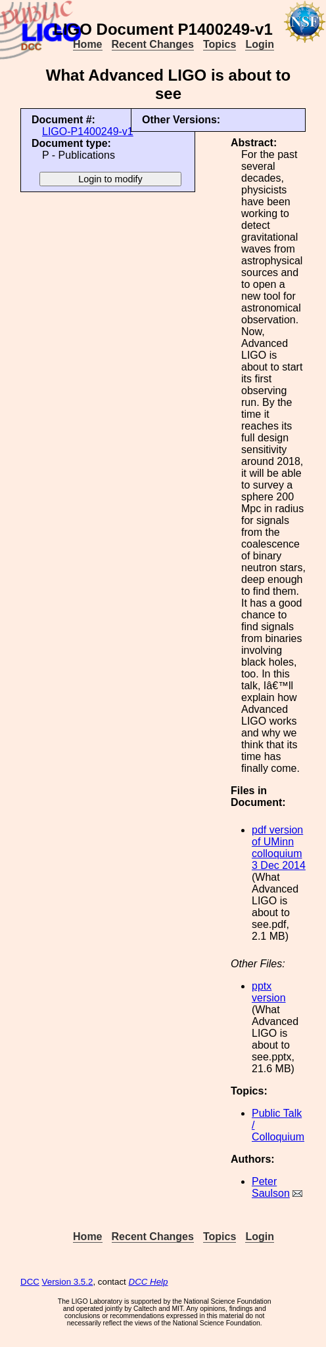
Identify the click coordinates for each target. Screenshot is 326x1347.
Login (259, 44)
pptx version (269, 991)
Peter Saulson (271, 1187)
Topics (219, 44)
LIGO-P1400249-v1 (87, 131)
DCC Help (148, 1282)
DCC (29, 1282)
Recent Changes (153, 44)
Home (87, 44)
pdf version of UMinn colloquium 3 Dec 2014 (279, 847)
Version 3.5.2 (67, 1282)
